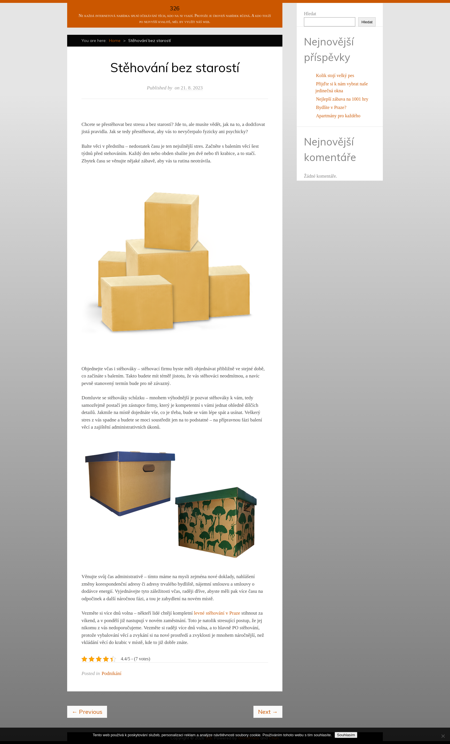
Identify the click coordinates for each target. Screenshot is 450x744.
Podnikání (111, 673)
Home (115, 40)
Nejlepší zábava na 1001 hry (342, 99)
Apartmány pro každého (338, 115)
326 (174, 8)
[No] (443, 736)
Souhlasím (346, 735)
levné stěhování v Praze (217, 613)
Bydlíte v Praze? (331, 107)
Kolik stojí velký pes (335, 75)
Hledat (310, 13)
